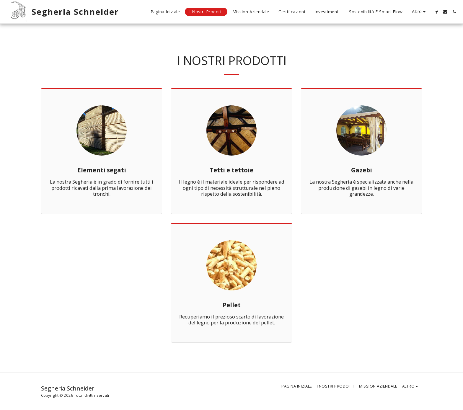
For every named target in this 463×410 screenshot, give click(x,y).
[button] (436, 12)
